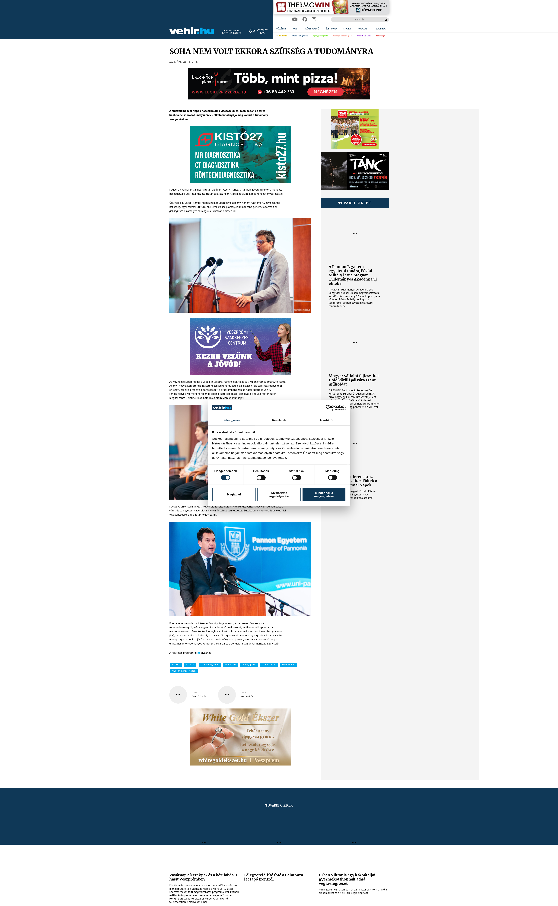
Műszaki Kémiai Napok (183, 670)
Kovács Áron (268, 664)
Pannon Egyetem (210, 664)
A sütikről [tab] (326, 420)
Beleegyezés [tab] (232, 420)
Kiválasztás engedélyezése (278, 494)
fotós (243, 693)
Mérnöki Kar (288, 664)
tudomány (230, 664)
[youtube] (295, 19)
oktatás (190, 664)
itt (198, 652)
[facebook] (304, 19)
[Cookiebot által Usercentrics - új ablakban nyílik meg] (332, 408)
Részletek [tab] (279, 420)
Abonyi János (249, 664)
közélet (175, 664)
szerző (195, 693)
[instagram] (314, 19)
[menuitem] (281, 28)
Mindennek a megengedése (324, 494)
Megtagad (234, 494)
